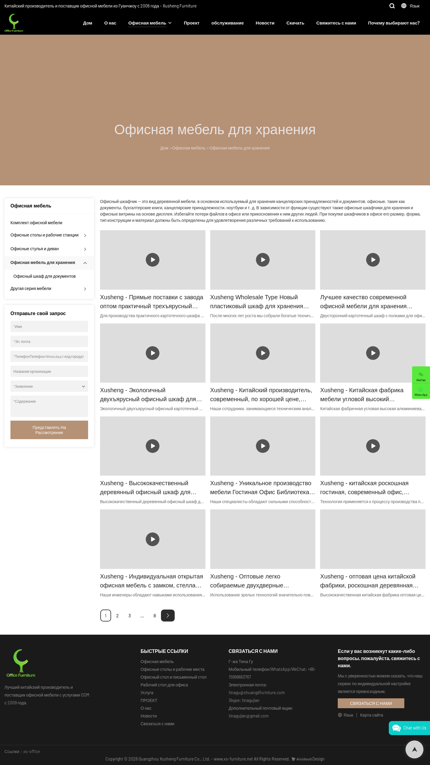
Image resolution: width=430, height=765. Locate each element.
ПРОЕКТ (149, 700)
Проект (191, 22)
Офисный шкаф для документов (44, 276)
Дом (87, 22)
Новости (265, 22)
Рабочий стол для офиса (164, 684)
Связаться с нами (157, 723)
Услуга (147, 692)
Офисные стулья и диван (34, 248)
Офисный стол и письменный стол (174, 677)
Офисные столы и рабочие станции (44, 234)
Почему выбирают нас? (394, 22)
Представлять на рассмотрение (49, 430)
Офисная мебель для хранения (239, 147)
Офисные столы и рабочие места (173, 669)
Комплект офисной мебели (36, 222)
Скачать (295, 22)
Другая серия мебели (30, 288)
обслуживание (227, 22)
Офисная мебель (147, 22)
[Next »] (168, 616)
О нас (110, 22)
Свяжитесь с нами (336, 22)
